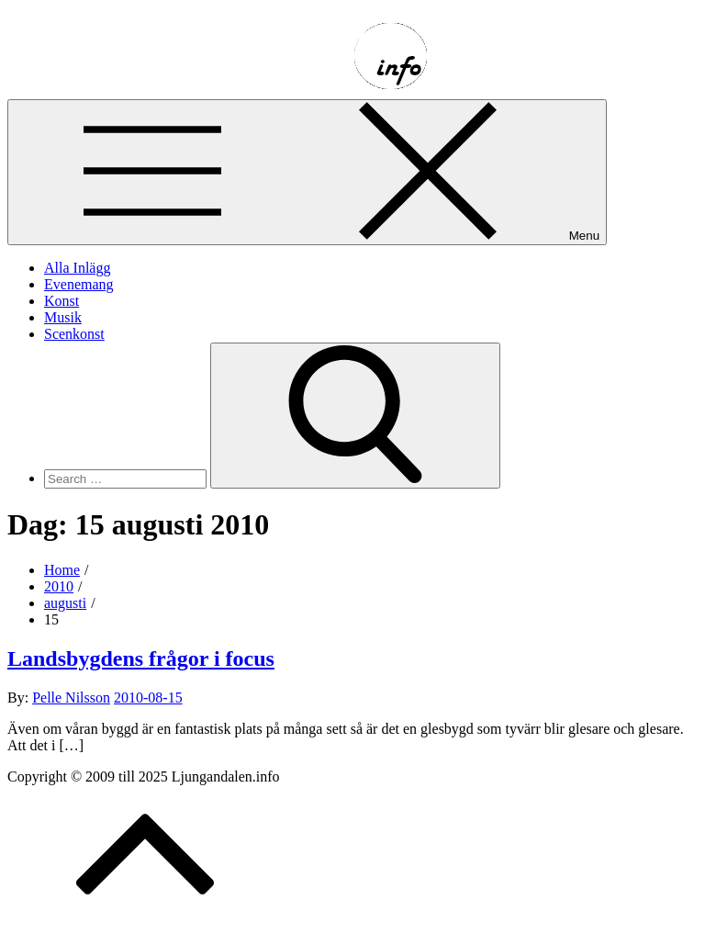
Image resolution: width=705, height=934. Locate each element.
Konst (61, 301)
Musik (63, 317)
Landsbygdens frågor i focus (140, 658)
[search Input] (125, 479)
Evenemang (79, 284)
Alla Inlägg (77, 268)
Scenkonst (74, 334)
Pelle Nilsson (71, 697)
